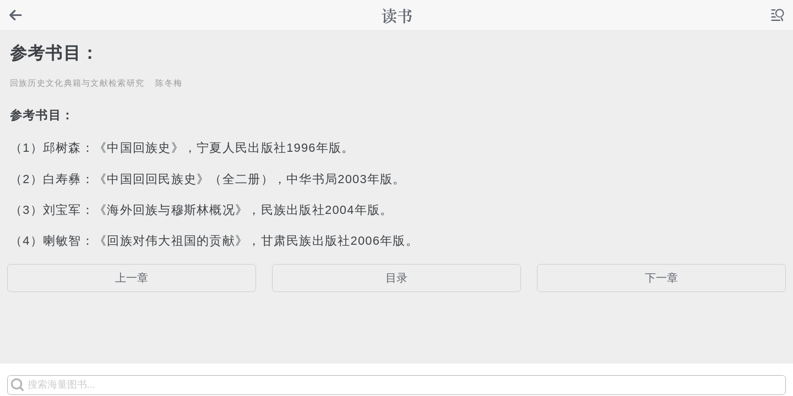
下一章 (661, 277)
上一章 (131, 277)
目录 (396, 277)
